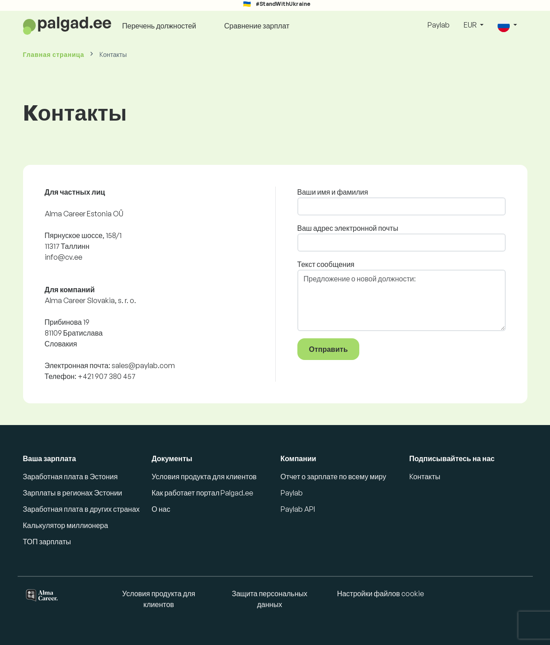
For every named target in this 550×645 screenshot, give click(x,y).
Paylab (439, 24)
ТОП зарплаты (47, 541)
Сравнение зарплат (256, 25)
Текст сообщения (326, 264)
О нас (161, 509)
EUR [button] (471, 24)
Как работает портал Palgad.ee (203, 492)
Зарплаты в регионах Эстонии (72, 492)
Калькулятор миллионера (65, 525)
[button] (507, 25)
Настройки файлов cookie (380, 593)
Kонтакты (425, 476)
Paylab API (298, 509)
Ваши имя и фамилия (332, 191)
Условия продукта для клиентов (204, 476)
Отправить (328, 349)
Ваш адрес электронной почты (348, 228)
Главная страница (54, 54)
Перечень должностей (159, 25)
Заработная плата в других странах (81, 509)
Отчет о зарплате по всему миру (333, 476)
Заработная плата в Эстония (70, 476)
